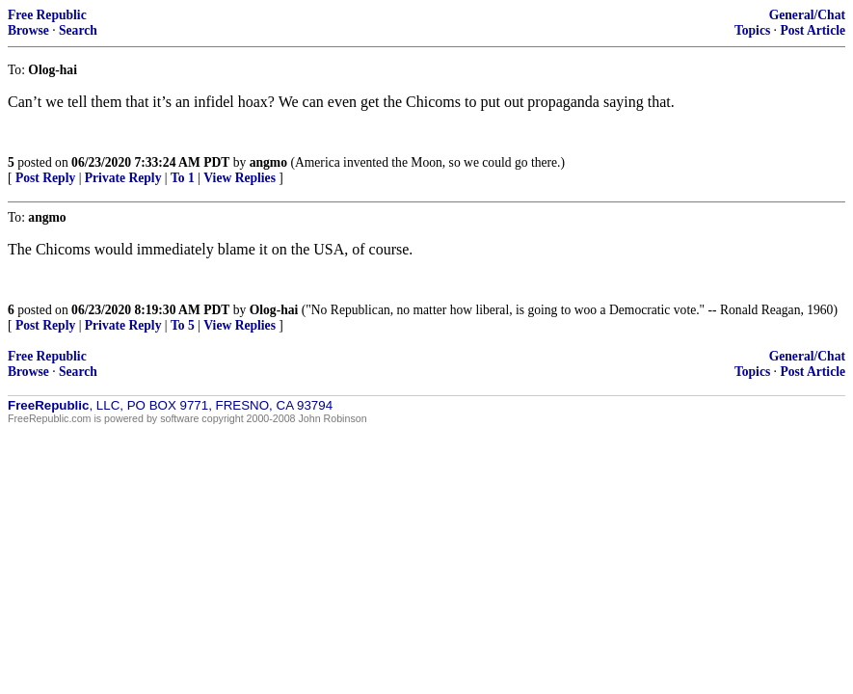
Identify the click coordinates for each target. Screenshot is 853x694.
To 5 (183, 325)
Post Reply (45, 178)
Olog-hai (274, 310)
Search (78, 30)
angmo (268, 162)
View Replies (239, 178)
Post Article (812, 30)
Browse (28, 30)
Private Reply (123, 178)
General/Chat (807, 15)
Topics (752, 30)
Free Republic (47, 15)
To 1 (183, 178)
